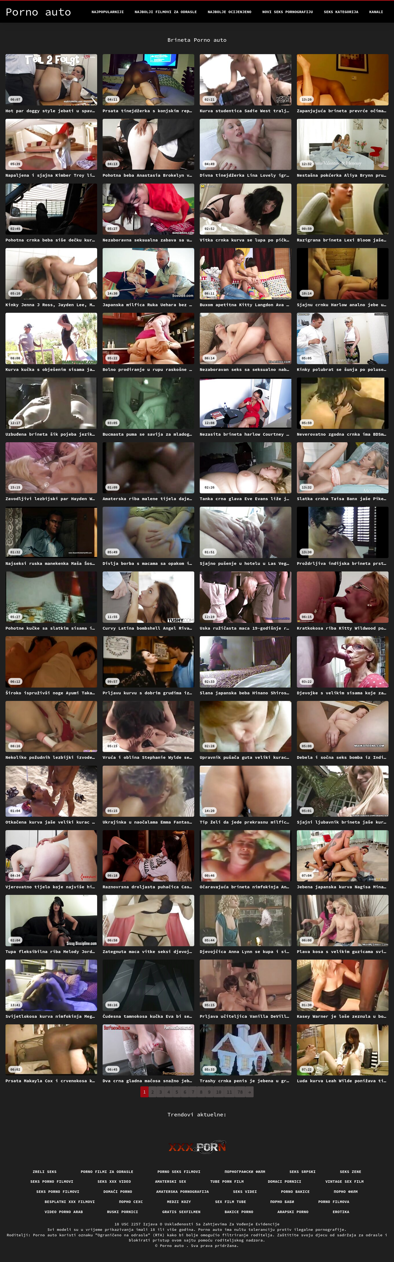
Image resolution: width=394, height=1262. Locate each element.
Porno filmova (333, 1201)
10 (218, 1092)
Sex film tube (230, 1201)
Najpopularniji (108, 11)
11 (229, 1092)
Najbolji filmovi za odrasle (166, 11)
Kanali (376, 11)
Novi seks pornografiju (287, 11)
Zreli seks (45, 1171)
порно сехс (131, 1201)
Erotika (341, 1211)
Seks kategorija (341, 11)
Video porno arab (64, 1211)
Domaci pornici (285, 1181)
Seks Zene (350, 1171)
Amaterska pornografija (182, 1191)
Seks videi (245, 1191)
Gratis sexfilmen (181, 1211)
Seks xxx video (114, 1181)
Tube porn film (227, 1181)
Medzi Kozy (179, 1201)
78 (240, 1092)
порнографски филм (245, 1171)
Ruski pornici (122, 1211)
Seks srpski (302, 1171)
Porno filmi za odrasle (107, 1171)
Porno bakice (295, 1191)
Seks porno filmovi (52, 1181)
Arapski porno (293, 1211)
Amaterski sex (170, 1181)
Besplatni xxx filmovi (70, 1201)
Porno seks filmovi (179, 1171)
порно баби (282, 1201)
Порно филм (346, 1191)
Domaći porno (117, 1191)
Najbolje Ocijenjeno (229, 11)
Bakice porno (239, 1211)
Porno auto (173, 1245)
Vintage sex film (344, 1181)
